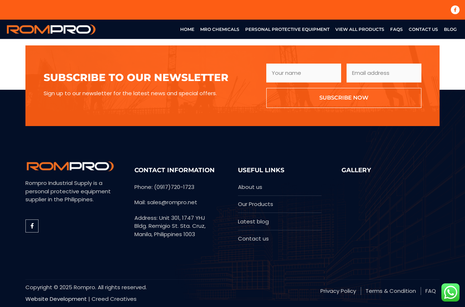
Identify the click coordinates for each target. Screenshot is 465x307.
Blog (450, 29)
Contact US (423, 29)
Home (187, 29)
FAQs (396, 29)
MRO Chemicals (219, 29)
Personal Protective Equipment (287, 29)
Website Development (56, 299)
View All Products (359, 29)
